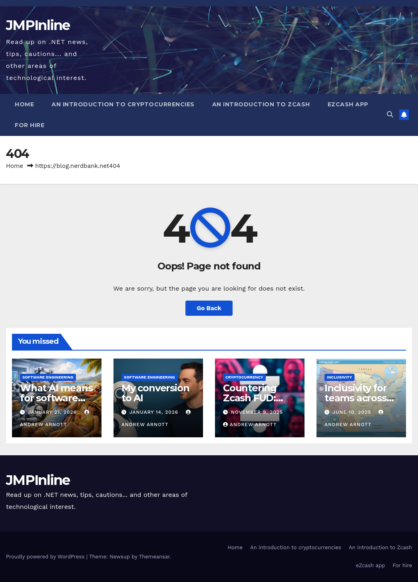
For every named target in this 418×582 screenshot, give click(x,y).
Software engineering (48, 377)
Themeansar (154, 557)
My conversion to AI (155, 393)
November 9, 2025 (257, 412)
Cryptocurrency (244, 377)
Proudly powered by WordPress (46, 557)
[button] (390, 114)
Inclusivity (339, 377)
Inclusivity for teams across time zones (355, 398)
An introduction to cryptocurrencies (123, 104)
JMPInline (38, 25)
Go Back (209, 308)
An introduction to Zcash (261, 104)
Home (24, 104)
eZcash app (348, 104)
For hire (29, 125)
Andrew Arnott (250, 424)
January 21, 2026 (53, 412)
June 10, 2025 (352, 412)
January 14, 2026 (154, 412)
